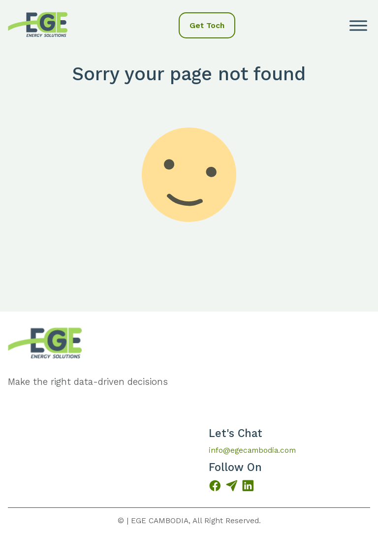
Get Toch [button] (206, 25)
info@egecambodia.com (252, 450)
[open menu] (358, 25)
